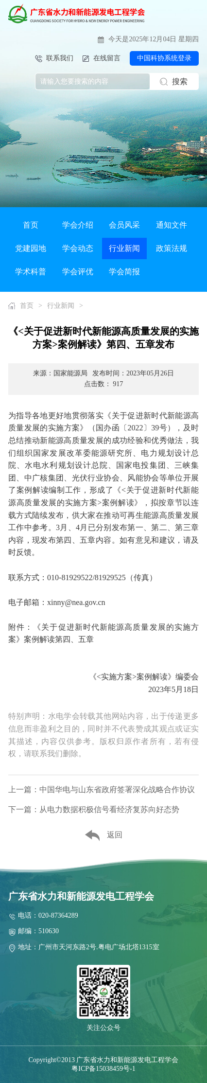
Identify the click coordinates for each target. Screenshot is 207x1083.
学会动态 (77, 248)
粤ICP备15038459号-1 (103, 1068)
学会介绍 (77, 225)
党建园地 (30, 248)
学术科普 (30, 271)
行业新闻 (124, 248)
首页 (30, 225)
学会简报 (124, 271)
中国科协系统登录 (164, 58)
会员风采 (124, 225)
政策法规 (171, 248)
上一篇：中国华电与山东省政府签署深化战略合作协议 (101, 789)
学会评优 (77, 271)
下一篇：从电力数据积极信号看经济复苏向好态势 (93, 809)
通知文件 (171, 225)
